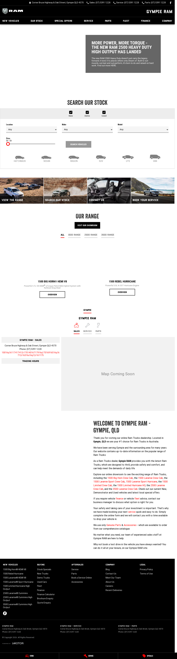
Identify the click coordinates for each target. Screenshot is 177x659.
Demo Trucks (43, 577)
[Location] (77, 328)
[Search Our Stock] (65, 191)
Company (167, 20)
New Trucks (42, 573)
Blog (108, 569)
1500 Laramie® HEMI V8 (14, 577)
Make (87, 128)
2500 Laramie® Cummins (15, 593)
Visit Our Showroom (87, 225)
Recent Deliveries (114, 590)
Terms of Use (146, 573)
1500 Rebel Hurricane (13, 573)
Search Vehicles (78, 144)
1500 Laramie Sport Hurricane (141, 481)
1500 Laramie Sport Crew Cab (109, 481)
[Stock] (29, 656)
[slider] (8, 144)
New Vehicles (10, 20)
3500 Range (107, 234)
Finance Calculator (46, 594)
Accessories (130, 525)
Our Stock (37, 20)
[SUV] (100, 158)
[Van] (155, 158)
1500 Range (74, 234)
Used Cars (42, 582)
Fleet (126, 20)
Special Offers (63, 20)
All (62, 234)
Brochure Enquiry (45, 598)
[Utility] (128, 158)
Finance (145, 20)
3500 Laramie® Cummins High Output (17, 606)
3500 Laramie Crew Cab (125, 488)
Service (88, 20)
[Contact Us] (56, 3)
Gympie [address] (87, 309)
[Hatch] (19, 158)
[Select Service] (87, 328)
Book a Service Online (81, 577)
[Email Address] (30, 354)
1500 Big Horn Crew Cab (120, 477)
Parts (108, 20)
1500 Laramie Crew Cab (150, 477)
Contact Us (111, 573)
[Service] (88, 656)
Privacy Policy (146, 569)
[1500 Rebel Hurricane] (122, 269)
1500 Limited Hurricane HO (131, 485)
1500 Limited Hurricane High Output (16, 587)
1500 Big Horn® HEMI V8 (14, 569)
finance (119, 498)
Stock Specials (44, 569)
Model (143, 128)
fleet (137, 498)
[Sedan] (46, 158)
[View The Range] (21, 191)
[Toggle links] (12, 643)
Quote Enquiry (44, 602)
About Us (110, 582)
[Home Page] (13, 11)
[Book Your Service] (153, 191)
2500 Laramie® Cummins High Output (17, 599)
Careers (109, 586)
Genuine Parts (113, 525)
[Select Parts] (98, 328)
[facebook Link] (170, 3)
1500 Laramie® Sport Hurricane (18, 582)
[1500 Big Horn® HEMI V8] (52, 270)
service (131, 511)
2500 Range (90, 234)
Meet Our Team (113, 577)
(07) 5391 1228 (34, 349)
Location (31, 128)
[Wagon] (73, 158)
